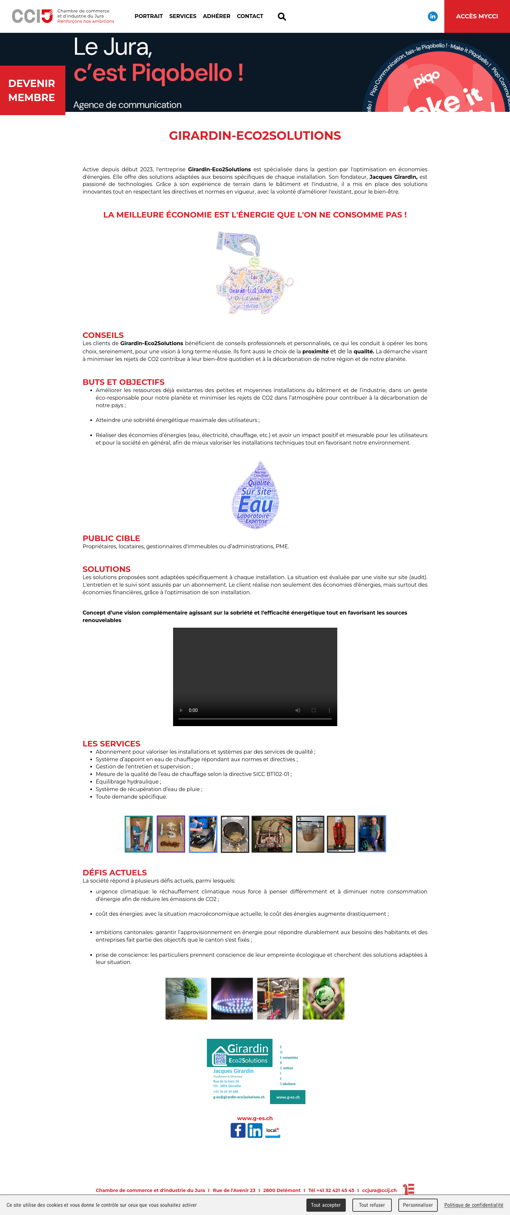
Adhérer (216, 16)
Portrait (149, 16)
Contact (250, 16)
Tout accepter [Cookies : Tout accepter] (326, 1205)
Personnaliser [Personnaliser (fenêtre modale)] (418, 1205)
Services (182, 16)
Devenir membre (31, 90)
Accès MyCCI (477, 16)
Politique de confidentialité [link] (473, 1205)
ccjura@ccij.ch (379, 1190)
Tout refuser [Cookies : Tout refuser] (372, 1205)
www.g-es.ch (255, 1118)
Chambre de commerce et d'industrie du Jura (63, 16)
